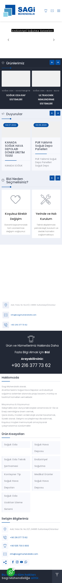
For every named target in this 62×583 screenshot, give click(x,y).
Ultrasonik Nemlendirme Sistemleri (46, 99)
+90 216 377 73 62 (19, 324)
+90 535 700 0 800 (19, 545)
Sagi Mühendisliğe (16, 578)
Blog (49, 90)
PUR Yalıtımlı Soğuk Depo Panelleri (47, 145)
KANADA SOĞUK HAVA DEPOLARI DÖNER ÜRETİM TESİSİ (18, 149)
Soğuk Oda (7, 90)
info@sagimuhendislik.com (23, 315)
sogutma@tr (23, 90)
